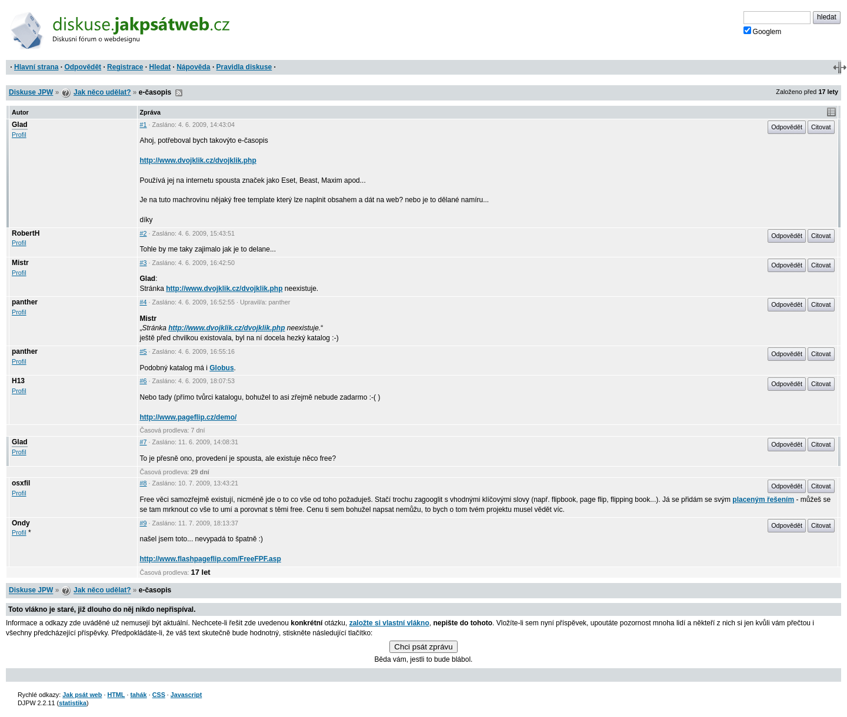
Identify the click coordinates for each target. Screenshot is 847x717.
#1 (143, 124)
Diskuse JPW (31, 92)
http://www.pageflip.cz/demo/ (188, 417)
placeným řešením (763, 499)
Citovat (821, 126)
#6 (143, 380)
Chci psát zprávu (423, 646)
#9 (143, 523)
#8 (143, 483)
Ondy (21, 523)
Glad (20, 124)
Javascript (186, 694)
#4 (143, 302)
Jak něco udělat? (102, 92)
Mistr (20, 263)
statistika (72, 702)
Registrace (125, 67)
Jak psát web (82, 694)
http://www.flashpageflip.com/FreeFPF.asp (210, 559)
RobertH (25, 233)
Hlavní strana (36, 67)
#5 (143, 351)
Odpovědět (82, 67)
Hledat (160, 67)
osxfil (21, 483)
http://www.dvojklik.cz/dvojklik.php (198, 160)
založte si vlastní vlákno (389, 623)
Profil (19, 134)
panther (25, 302)
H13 (18, 381)
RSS (178, 92)
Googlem (762, 31)
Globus (221, 368)
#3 (143, 262)
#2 (143, 233)
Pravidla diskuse (244, 67)
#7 (143, 441)
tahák (138, 694)
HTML (116, 694)
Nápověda (193, 67)
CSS (158, 694)
